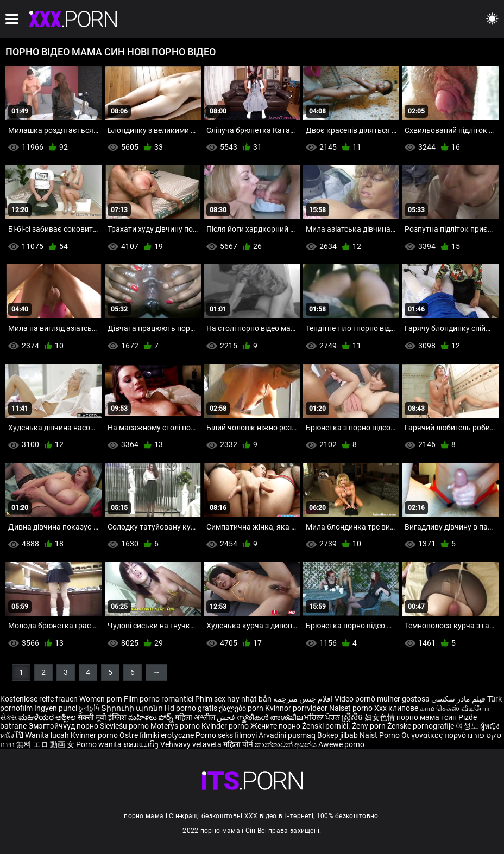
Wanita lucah (48, 735)
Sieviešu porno (125, 726)
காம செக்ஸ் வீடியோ (455, 708)
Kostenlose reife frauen (39, 698)
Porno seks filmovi (226, 735)
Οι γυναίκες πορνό (434, 735)
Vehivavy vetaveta (191, 744)
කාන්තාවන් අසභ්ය (286, 744)
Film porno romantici (158, 698)
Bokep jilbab (337, 735)
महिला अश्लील (196, 717)
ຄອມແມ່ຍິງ (141, 744)
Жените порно (276, 726)
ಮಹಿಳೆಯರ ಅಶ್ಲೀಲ (48, 717)
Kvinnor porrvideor (297, 708)
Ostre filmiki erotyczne (156, 735)
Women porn (101, 698)
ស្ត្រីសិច (353, 717)
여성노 (468, 726)
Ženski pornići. (327, 726)
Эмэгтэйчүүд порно (64, 726)
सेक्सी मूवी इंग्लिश (102, 717)
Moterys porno (175, 726)
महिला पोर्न (239, 744)
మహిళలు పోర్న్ (151, 717)
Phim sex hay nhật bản (233, 698)
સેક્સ (8, 717)
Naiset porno (351, 708)
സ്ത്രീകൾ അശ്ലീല (270, 717)
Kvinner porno (95, 735)
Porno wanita (99, 744)
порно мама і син (426, 717)
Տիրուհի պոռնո (133, 708)
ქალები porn (242, 708)
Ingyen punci (55, 708)
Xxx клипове (396, 708)
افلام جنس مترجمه (303, 698)
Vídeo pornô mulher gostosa (382, 698)
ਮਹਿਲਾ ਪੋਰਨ (323, 717)
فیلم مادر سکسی (458, 698)
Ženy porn (369, 726)
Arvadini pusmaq (288, 735)
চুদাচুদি (89, 708)
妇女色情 (380, 717)
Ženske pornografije (421, 726)
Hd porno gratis (191, 708)
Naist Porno (380, 735)
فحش (227, 717)
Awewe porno (341, 744)
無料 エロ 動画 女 (45, 744)
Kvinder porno (225, 726)
